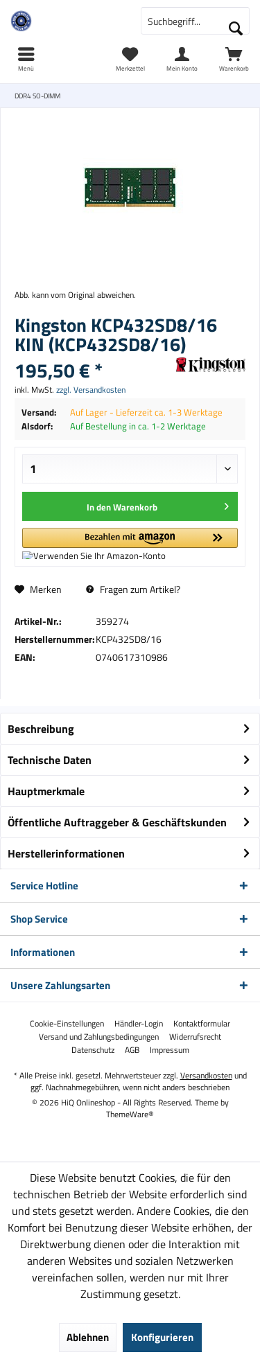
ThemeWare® (130, 1114)
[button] (130, 543)
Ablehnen (88, 1337)
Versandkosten (206, 1075)
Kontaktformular (201, 1023)
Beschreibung (41, 728)
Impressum (169, 1050)
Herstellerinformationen (66, 853)
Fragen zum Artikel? (133, 589)
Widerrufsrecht (195, 1036)
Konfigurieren (162, 1337)
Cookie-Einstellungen (67, 1023)
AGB (132, 1050)
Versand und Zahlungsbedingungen (99, 1036)
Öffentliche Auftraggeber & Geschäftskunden (117, 822)
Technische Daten (50, 760)
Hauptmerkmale (46, 791)
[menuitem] (234, 59)
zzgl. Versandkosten (90, 389)
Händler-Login (138, 1023)
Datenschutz (92, 1050)
